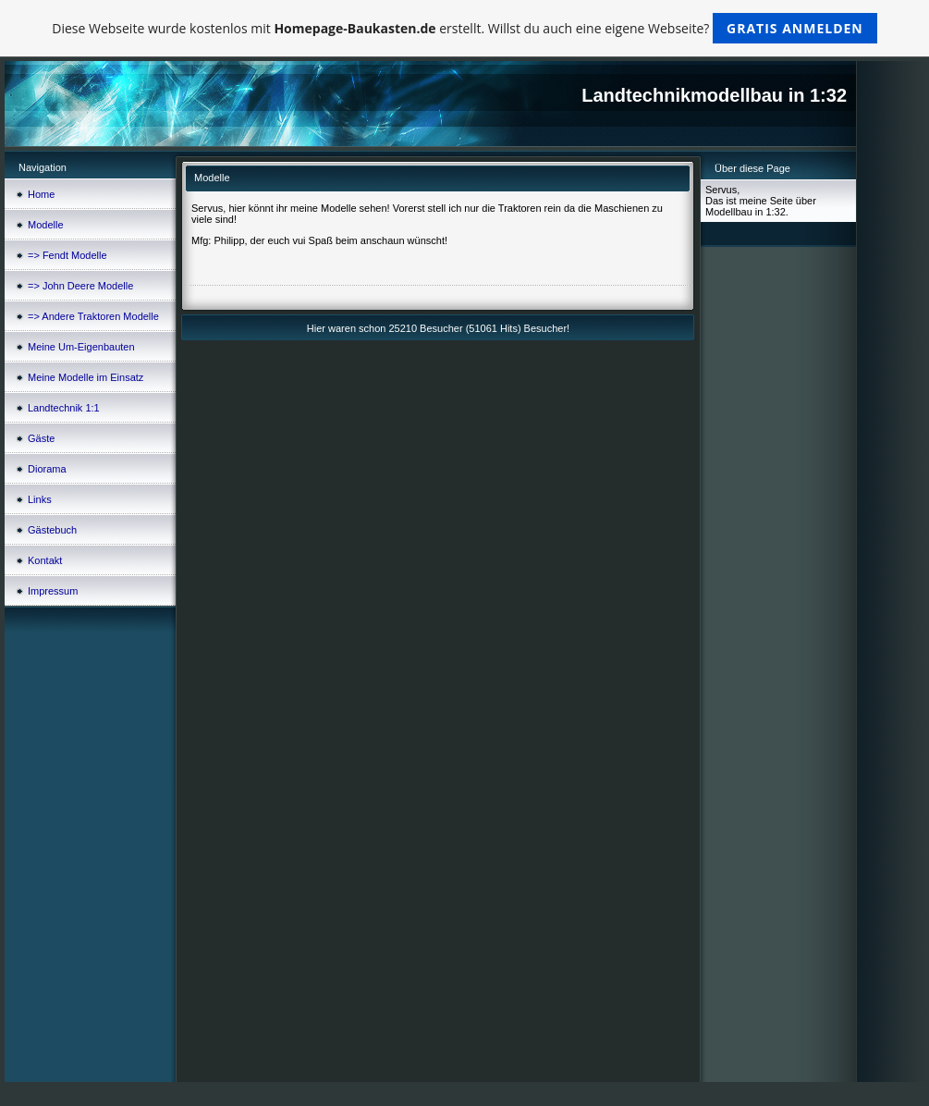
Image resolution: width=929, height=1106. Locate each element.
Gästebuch (52, 529)
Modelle (46, 224)
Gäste (41, 438)
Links (40, 499)
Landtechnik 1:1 (64, 407)
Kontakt (45, 560)
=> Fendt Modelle (67, 255)
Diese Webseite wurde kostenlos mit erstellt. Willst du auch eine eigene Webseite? (464, 28)
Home (41, 194)
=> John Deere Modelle (80, 285)
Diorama (47, 468)
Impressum (53, 590)
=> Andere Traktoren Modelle (93, 316)
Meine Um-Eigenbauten (81, 346)
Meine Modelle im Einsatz (85, 377)
